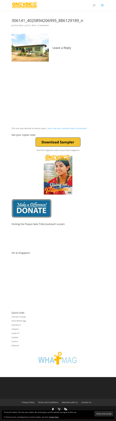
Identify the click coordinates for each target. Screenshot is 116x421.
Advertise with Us (70, 402)
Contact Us (86, 402)
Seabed (15, 337)
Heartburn (16, 325)
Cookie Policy (54, 417)
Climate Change (19, 316)
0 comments (43, 25)
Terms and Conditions (48, 402)
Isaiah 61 (16, 333)
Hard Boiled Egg (19, 320)
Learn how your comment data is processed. (67, 128)
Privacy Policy (28, 402)
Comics (15, 341)
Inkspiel (15, 329)
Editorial (15, 345)
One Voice (18, 25)
